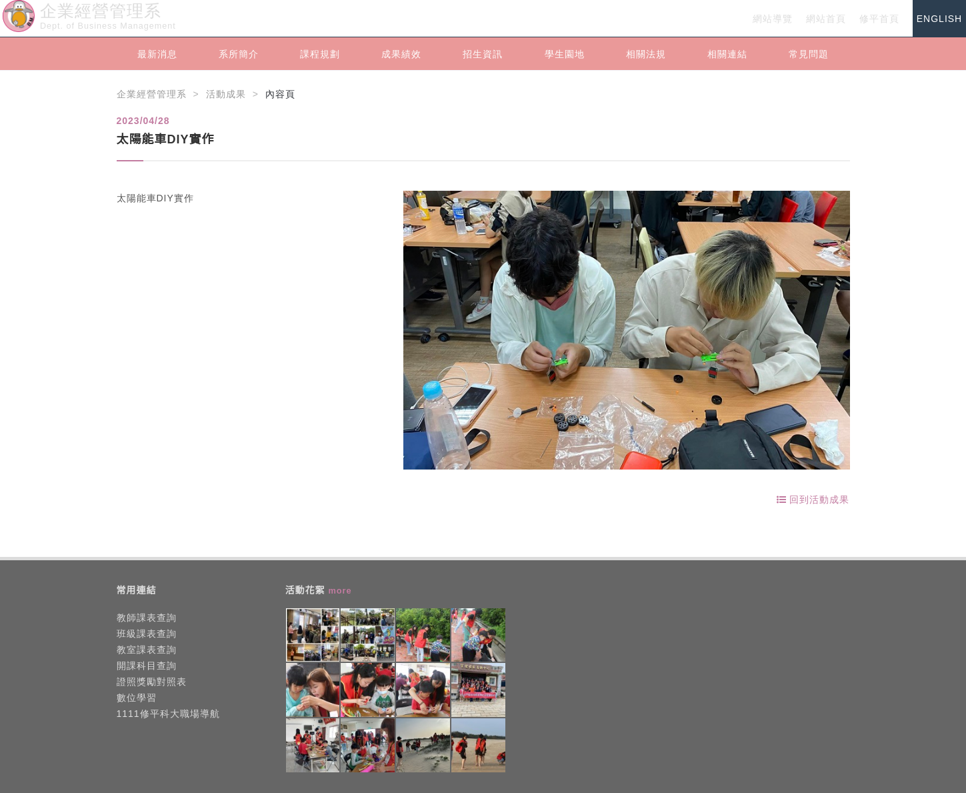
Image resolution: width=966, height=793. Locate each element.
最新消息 (157, 54)
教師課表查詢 (147, 617)
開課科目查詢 (147, 665)
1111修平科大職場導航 (168, 713)
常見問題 (809, 54)
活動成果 (226, 94)
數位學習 (137, 697)
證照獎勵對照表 (152, 681)
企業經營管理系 (152, 94)
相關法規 (646, 54)
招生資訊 (483, 54)
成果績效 (401, 54)
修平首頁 (879, 18)
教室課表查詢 (147, 649)
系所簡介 (239, 54)
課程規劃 (320, 54)
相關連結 (727, 54)
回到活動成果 (813, 499)
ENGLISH (939, 18)
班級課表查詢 (147, 633)
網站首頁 (826, 18)
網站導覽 (773, 18)
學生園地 (565, 54)
